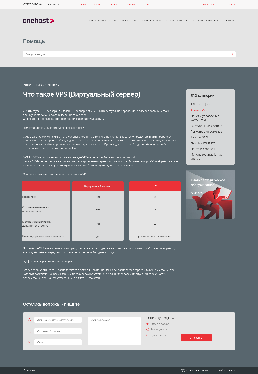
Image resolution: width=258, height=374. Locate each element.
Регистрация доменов (206, 131)
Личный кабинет (203, 143)
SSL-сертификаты (203, 104)
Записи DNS (199, 137)
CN (212, 4)
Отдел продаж (160, 324)
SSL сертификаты (176, 20)
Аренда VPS (199, 110)
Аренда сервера (151, 20)
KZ (208, 4)
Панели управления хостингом (205, 118)
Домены (230, 20)
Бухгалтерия (159, 335)
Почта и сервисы (203, 149)
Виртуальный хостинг (103, 20)
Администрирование (206, 20)
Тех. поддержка (160, 329)
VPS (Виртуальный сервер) (40, 111)
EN (204, 4)
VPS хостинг (129, 20)
